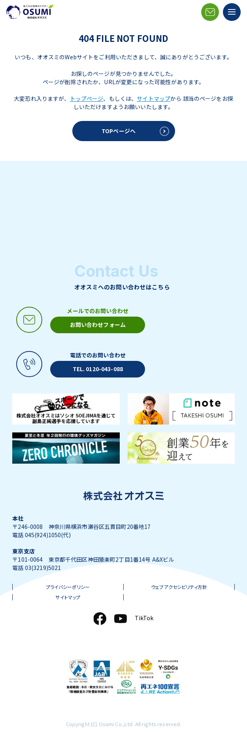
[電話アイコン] (78, 364)
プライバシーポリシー (68, 587)
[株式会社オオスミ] (30, 12)
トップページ (87, 98)
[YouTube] (120, 618)
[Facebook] (100, 618)
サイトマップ (153, 98)
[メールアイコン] (210, 12)
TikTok (144, 618)
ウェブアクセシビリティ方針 (179, 587)
